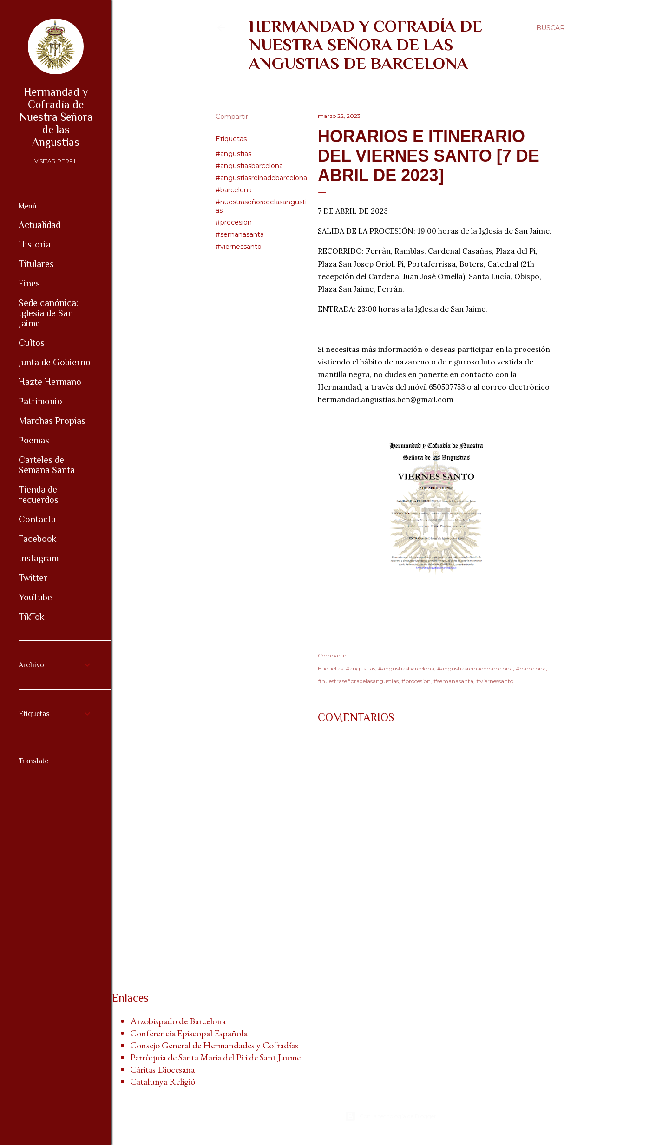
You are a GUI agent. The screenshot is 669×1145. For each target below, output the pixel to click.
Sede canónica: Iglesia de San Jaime (48, 313)
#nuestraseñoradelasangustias (358, 680)
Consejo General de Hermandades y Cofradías (214, 1045)
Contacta (37, 519)
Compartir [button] (232, 116)
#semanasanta (240, 234)
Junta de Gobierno (55, 362)
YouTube (35, 597)
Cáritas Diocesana (162, 1069)
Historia (35, 244)
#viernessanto (239, 246)
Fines (29, 283)
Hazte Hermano (50, 382)
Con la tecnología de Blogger (390, 1116)
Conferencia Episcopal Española (188, 1033)
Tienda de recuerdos (39, 494)
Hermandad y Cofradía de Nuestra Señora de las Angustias (56, 116)
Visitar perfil (55, 160)
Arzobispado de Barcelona (178, 1021)
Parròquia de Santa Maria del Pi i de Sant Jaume (215, 1057)
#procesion (234, 222)
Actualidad (39, 225)
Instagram (39, 558)
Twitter (33, 577)
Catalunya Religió (162, 1081)
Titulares (36, 264)
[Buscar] (550, 28)
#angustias (233, 154)
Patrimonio (40, 401)
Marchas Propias (52, 421)
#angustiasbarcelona (249, 166)
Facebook (37, 538)
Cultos (32, 343)
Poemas (34, 440)
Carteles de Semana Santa (47, 465)
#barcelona (234, 190)
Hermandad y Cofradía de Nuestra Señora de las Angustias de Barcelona (365, 44)
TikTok (31, 617)
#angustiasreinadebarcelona (261, 178)
